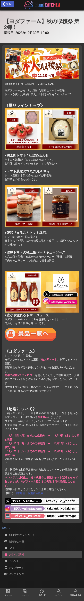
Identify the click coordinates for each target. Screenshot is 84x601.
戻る (6, 4)
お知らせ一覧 (14, 541)
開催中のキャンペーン (19, 535)
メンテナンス (14, 574)
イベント (11, 561)
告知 (9, 548)
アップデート (14, 568)
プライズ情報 (14, 554)
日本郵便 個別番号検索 (29, 493)
